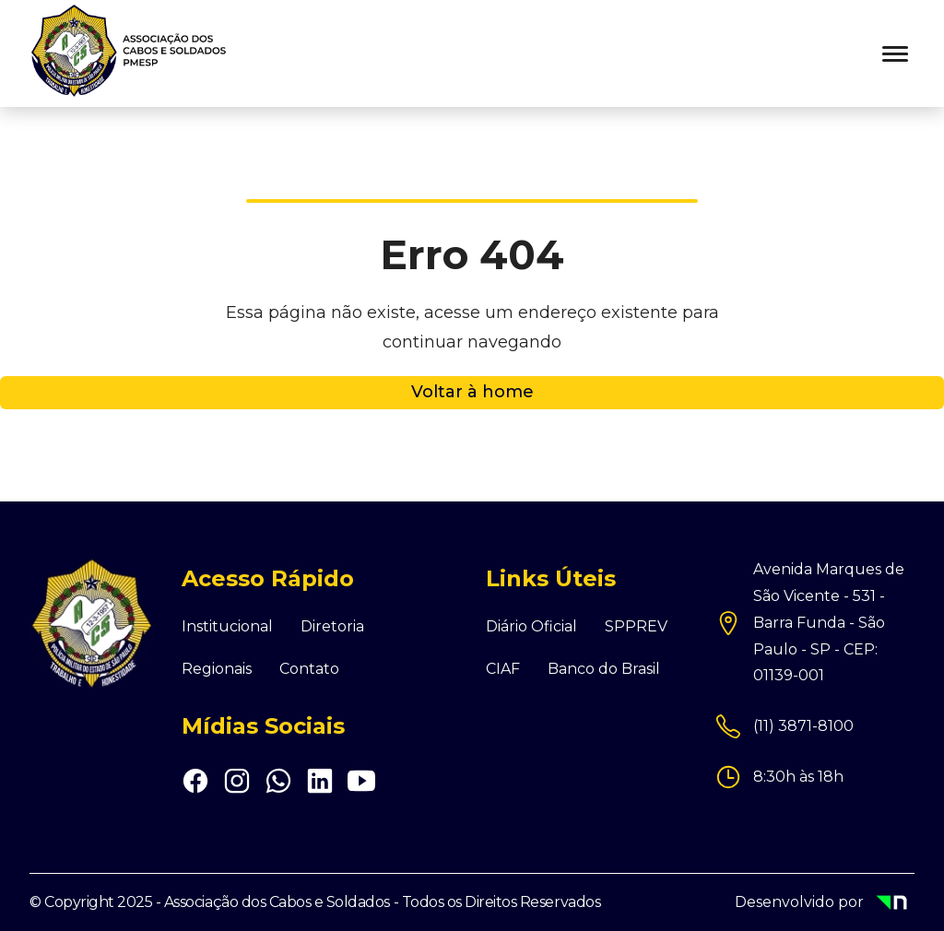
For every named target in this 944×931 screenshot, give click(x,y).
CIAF (503, 669)
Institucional (227, 626)
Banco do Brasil (604, 669)
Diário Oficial (531, 626)
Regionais (217, 669)
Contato (309, 669)
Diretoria (332, 626)
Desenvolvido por (824, 903)
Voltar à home (472, 392)
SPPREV (636, 626)
